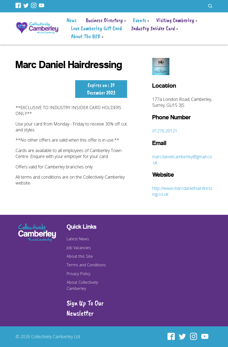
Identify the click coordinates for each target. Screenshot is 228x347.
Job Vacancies (79, 247)
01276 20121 (164, 131)
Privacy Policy (78, 273)
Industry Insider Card (153, 28)
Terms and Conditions (86, 264)
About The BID (85, 36)
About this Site (80, 256)
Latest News (78, 238)
